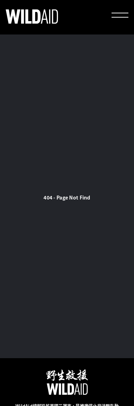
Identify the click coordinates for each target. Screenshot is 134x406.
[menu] (120, 16)
